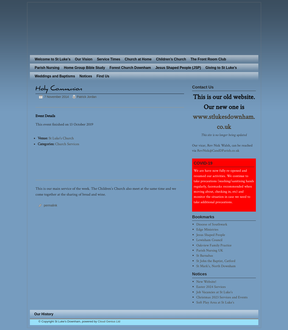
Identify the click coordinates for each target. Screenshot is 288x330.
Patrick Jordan (86, 97)
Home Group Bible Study (84, 68)
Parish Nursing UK (209, 250)
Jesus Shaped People (210, 235)
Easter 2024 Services (211, 287)
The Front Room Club (208, 59)
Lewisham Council (209, 240)
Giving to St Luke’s (221, 68)
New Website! (206, 281)
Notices (85, 76)
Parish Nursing (47, 68)
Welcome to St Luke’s (52, 59)
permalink (50, 205)
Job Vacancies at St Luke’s (214, 292)
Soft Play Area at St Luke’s (215, 302)
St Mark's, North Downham (216, 266)
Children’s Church (171, 59)
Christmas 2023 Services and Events (222, 297)
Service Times (108, 59)
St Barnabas (204, 255)
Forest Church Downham (130, 68)
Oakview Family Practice (214, 245)
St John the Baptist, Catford (215, 261)
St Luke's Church (61, 138)
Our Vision (84, 59)
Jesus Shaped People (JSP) (178, 68)
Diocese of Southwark (211, 224)
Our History (44, 314)
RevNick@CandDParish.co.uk (218, 150)
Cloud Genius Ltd (109, 321)
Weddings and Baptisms (55, 76)
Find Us (103, 76)
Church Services (67, 144)
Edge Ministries (207, 229)
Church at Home (138, 59)
